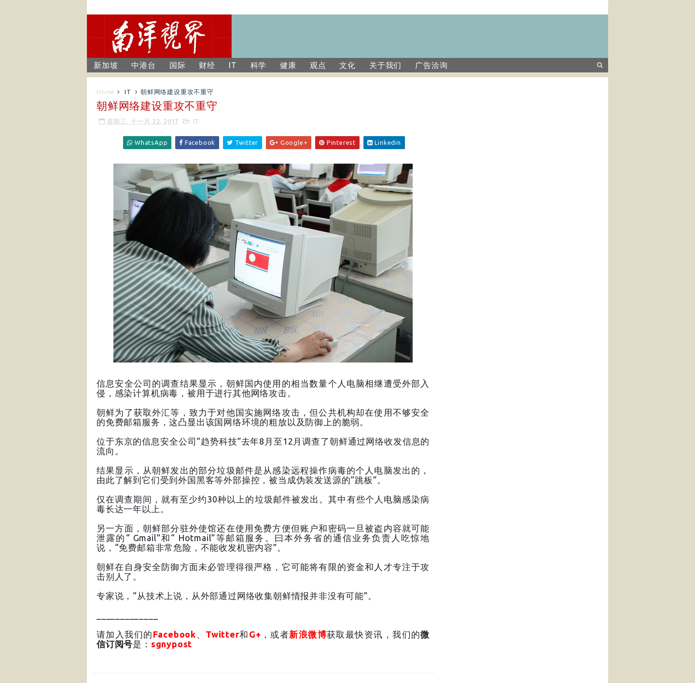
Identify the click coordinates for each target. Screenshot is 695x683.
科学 (258, 65)
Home (106, 91)
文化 (347, 65)
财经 (207, 65)
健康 (288, 65)
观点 (318, 65)
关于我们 (385, 65)
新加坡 (106, 65)
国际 (177, 65)
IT (233, 65)
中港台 (143, 65)
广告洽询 (431, 65)
